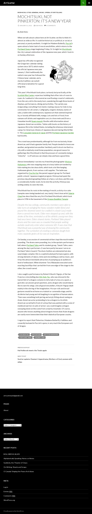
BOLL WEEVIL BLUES (12, 454)
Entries (8, 491)
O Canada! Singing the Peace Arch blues (19, 471)
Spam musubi (37, 121)
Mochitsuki (66, 49)
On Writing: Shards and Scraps (15, 467)
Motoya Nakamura (51, 334)
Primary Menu (89, 3)
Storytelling (56, 12)
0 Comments (51, 25)
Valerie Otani (40, 337)
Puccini (69, 43)
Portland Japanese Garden (63, 133)
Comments (9, 496)
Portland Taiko (33, 245)
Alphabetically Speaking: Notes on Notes (19, 458)
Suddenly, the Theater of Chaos (15, 463)
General (35, 12)
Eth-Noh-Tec (44, 277)
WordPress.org (9, 500)
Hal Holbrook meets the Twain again (46, 348)
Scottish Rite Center (26, 95)
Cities (28, 12)
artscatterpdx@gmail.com (13, 396)
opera (47, 12)
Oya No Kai (33, 173)
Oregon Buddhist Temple (57, 199)
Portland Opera (24, 49)
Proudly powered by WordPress (14, 511)
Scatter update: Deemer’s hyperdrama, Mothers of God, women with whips (46, 359)
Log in (6, 487)
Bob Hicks (22, 12)
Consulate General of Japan (34, 133)
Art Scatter (9, 3)
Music (41, 12)
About (6, 410)
